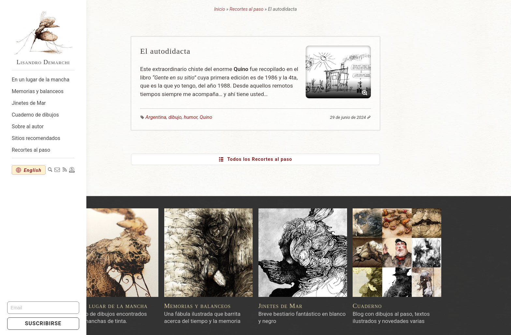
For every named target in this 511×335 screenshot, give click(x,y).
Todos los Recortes (299, 159)
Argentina (200, 117)
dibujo (219, 117)
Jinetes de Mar (29, 103)
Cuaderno (411, 305)
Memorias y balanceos (38, 91)
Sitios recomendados (36, 138)
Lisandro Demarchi (43, 62)
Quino (250, 117)
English (33, 170)
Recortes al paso (31, 150)
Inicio (263, 9)
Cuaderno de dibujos (35, 115)
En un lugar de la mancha (40, 80)
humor (235, 117)
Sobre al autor (28, 126)
